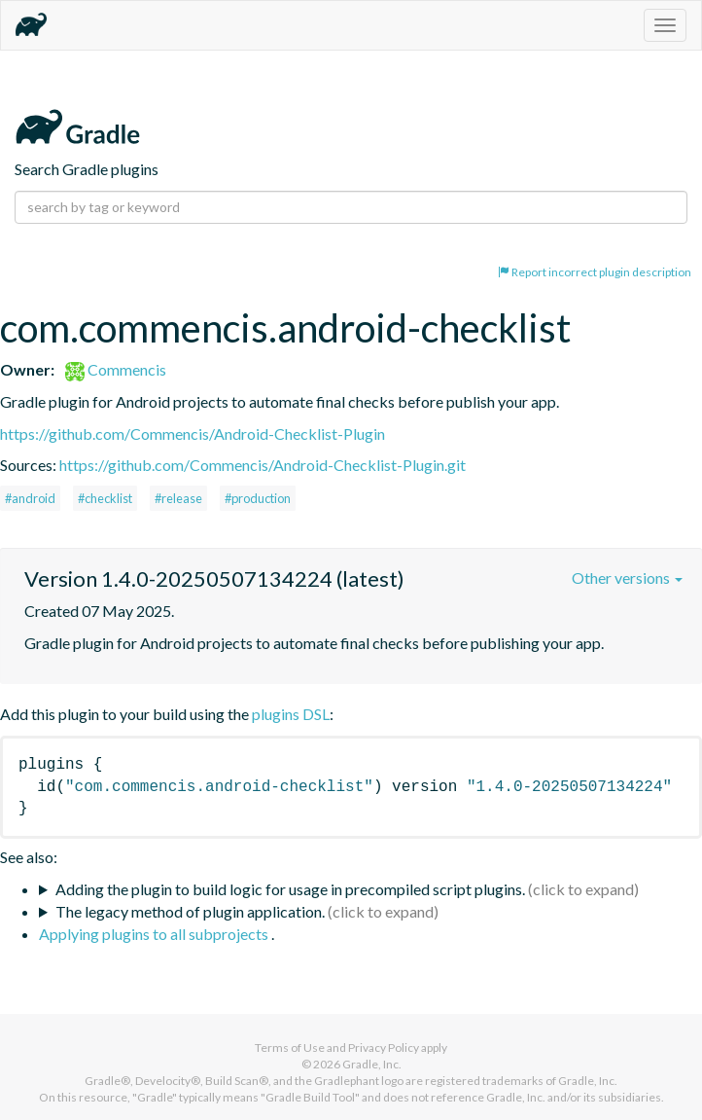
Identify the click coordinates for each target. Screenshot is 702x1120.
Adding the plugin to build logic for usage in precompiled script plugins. (290, 889)
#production (258, 498)
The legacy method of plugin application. (190, 911)
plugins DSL (291, 714)
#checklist (105, 498)
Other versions (627, 577)
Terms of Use (290, 1047)
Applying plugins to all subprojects (155, 933)
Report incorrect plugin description (594, 272)
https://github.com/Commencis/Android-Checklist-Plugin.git (262, 464)
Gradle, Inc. (372, 1064)
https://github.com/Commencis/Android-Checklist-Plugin (192, 433)
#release (178, 498)
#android (30, 498)
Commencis (115, 369)
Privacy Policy (383, 1047)
